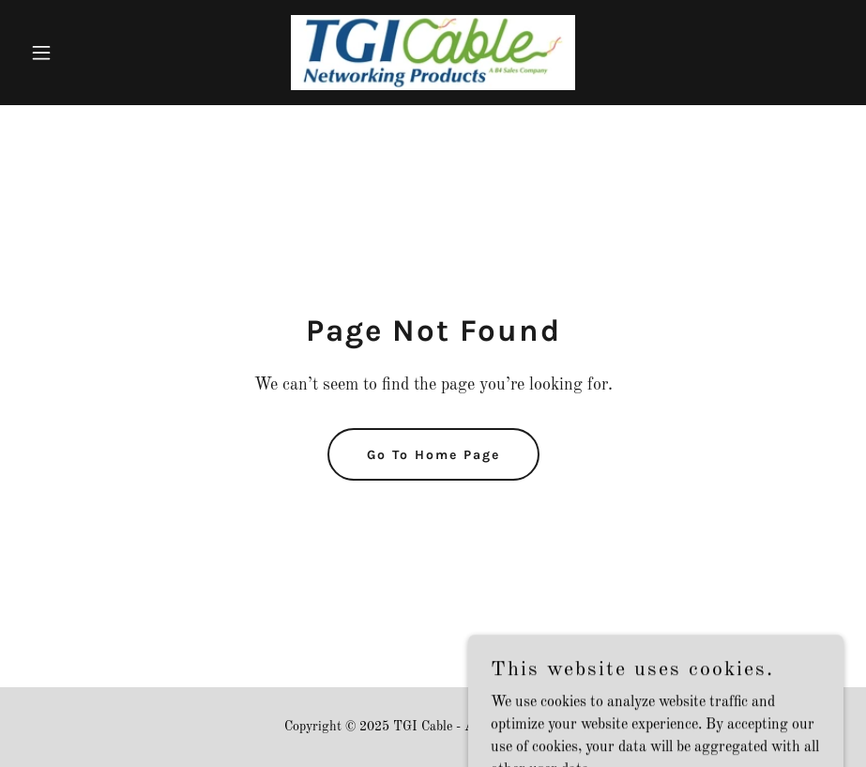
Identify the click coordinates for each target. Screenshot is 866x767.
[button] (84, 52)
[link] (433, 52)
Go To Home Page (433, 455)
